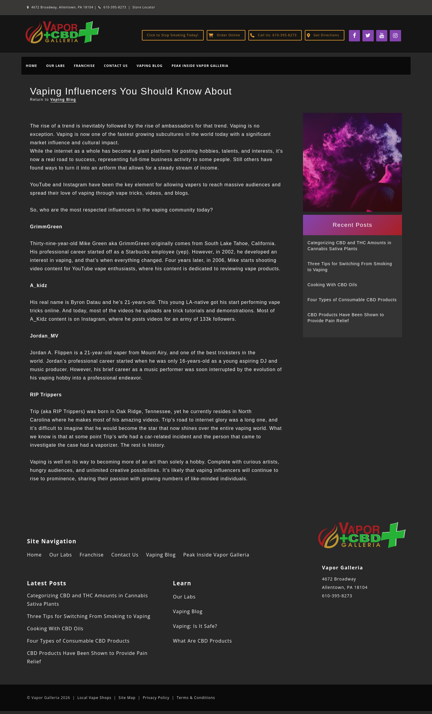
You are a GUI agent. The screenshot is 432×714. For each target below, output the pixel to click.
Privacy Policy (156, 697)
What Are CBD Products (202, 641)
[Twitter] (368, 35)
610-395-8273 (112, 7)
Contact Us (116, 65)
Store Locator (144, 7)
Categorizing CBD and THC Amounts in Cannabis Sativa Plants (350, 245)
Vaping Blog (150, 65)
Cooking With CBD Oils (332, 284)
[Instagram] (395, 35)
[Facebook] (354, 35)
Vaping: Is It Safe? (195, 626)
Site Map (127, 697)
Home (31, 65)
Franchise (84, 65)
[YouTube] (382, 35)
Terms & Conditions (196, 697)
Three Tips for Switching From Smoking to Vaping (350, 266)
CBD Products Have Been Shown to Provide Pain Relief (346, 317)
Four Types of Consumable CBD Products (352, 299)
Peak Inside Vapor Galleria (200, 65)
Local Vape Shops (94, 697)
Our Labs (55, 65)
